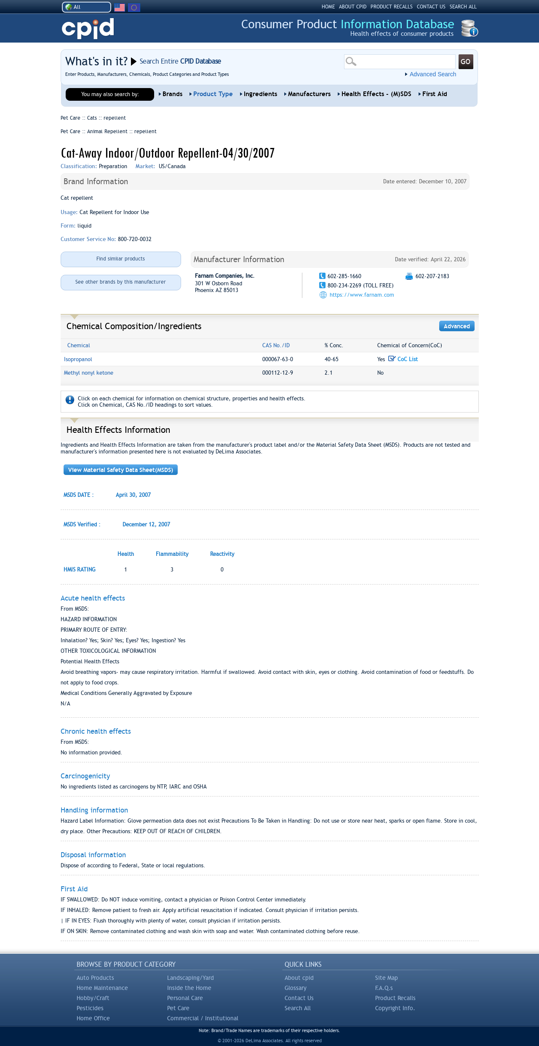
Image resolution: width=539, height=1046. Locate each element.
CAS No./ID (276, 345)
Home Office (93, 1018)
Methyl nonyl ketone (88, 373)
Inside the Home (189, 987)
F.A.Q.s (384, 987)
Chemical (78, 345)
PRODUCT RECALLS (392, 7)
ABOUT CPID (352, 7)
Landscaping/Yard (190, 977)
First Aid (434, 94)
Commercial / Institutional (202, 1018)
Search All (298, 1008)
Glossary (296, 987)
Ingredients (260, 94)
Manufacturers (309, 94)
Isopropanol (78, 359)
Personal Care (185, 998)
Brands (172, 94)
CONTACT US (431, 7)
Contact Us (299, 998)
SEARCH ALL (463, 7)
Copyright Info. (395, 1008)
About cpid (299, 977)
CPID (88, 28)
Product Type (213, 94)
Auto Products (95, 977)
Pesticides (90, 1008)
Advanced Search (433, 74)
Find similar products (120, 259)
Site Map (386, 977)
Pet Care (178, 1008)
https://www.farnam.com (362, 295)
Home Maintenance (102, 987)
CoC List (403, 359)
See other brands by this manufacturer (120, 282)
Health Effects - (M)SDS (376, 94)
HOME (328, 7)
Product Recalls (395, 998)
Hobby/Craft (93, 998)
